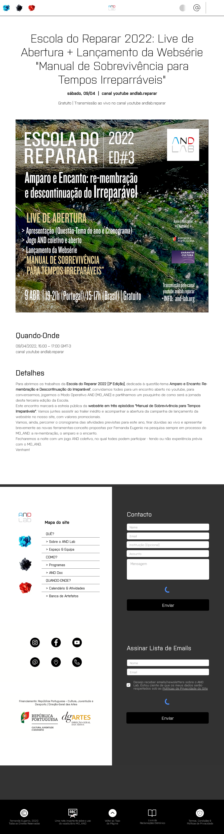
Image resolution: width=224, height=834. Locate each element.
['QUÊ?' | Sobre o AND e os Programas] (25, 541)
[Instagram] (35, 642)
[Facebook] (56, 642)
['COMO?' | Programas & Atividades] (19, 8)
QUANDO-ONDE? (58, 580)
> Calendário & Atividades (65, 588)
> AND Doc (54, 572)
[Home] (25, 517)
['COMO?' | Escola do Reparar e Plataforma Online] (25, 564)
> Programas (55, 564)
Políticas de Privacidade (200, 823)
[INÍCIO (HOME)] (112, 8)
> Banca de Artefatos (62, 596)
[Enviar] (168, 605)
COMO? (51, 557)
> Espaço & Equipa (60, 549)
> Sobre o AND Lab (60, 541)
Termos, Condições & (200, 820)
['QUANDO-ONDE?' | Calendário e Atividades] (25, 587)
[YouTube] (77, 642)
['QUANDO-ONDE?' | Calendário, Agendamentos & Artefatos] (31, 8)
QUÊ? (50, 533)
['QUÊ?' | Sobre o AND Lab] (6, 8)
